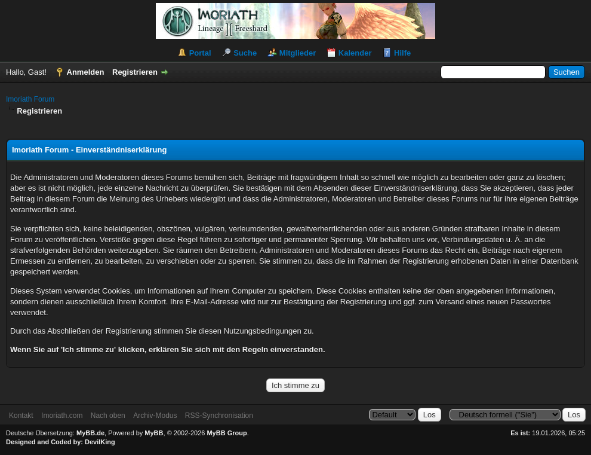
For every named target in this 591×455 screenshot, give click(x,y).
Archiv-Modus (155, 415)
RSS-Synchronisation (219, 415)
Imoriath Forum (30, 99)
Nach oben (108, 415)
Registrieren (135, 72)
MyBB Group (227, 432)
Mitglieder (297, 52)
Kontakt (21, 415)
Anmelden (85, 72)
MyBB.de (90, 432)
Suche (245, 52)
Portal (200, 52)
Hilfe (402, 52)
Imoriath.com (61, 415)
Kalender (355, 52)
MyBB (153, 432)
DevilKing (100, 441)
